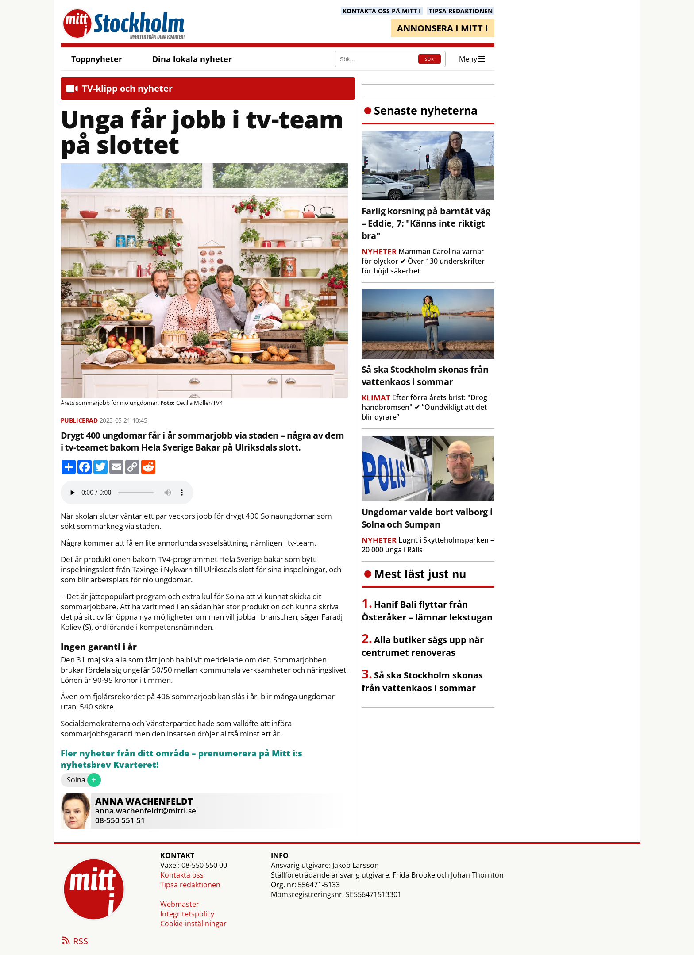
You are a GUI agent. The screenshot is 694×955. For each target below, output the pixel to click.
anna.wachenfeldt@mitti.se (145, 810)
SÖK (429, 59)
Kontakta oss (182, 875)
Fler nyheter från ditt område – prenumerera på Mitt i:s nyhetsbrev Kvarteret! (181, 759)
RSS (74, 941)
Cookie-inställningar (193, 923)
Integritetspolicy (187, 914)
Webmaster (179, 904)
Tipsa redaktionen (190, 885)
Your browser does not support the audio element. (127, 492)
